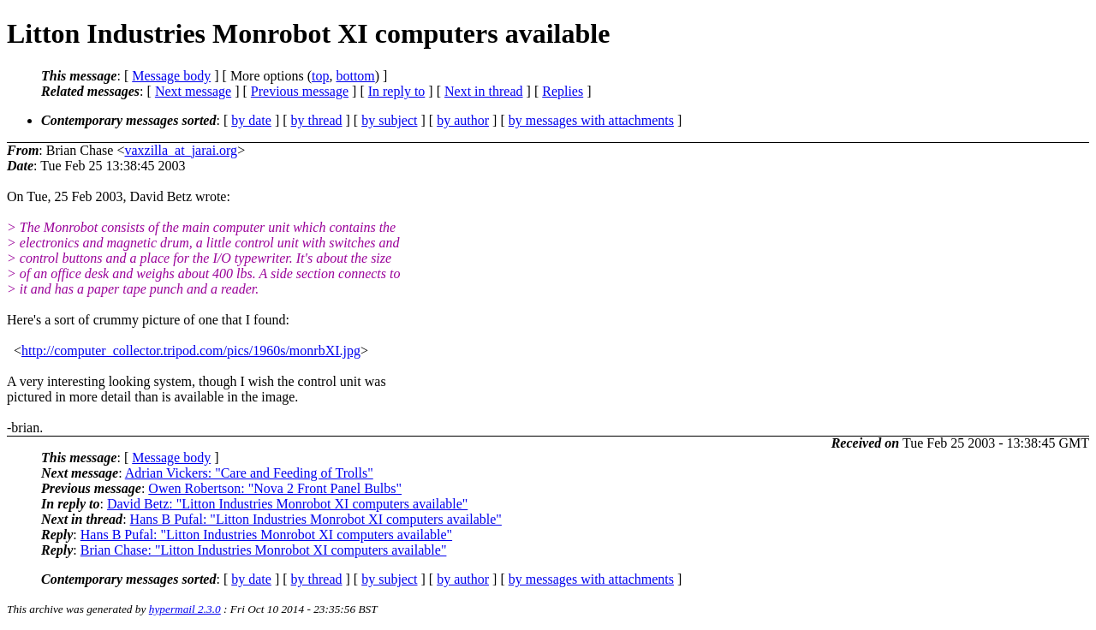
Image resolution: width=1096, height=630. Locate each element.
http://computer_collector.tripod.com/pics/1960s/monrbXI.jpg (190, 350)
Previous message (299, 91)
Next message (193, 91)
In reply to (397, 91)
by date (251, 120)
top (320, 75)
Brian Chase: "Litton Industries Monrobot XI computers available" (263, 550)
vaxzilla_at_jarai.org (180, 150)
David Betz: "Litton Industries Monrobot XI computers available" (287, 503)
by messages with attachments (591, 120)
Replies (562, 91)
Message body (171, 75)
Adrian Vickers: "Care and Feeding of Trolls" (249, 473)
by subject (389, 120)
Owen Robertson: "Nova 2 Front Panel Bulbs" (275, 488)
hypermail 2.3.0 (185, 609)
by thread (316, 120)
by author (463, 120)
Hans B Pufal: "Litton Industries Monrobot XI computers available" (316, 519)
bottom (355, 75)
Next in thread (483, 91)
